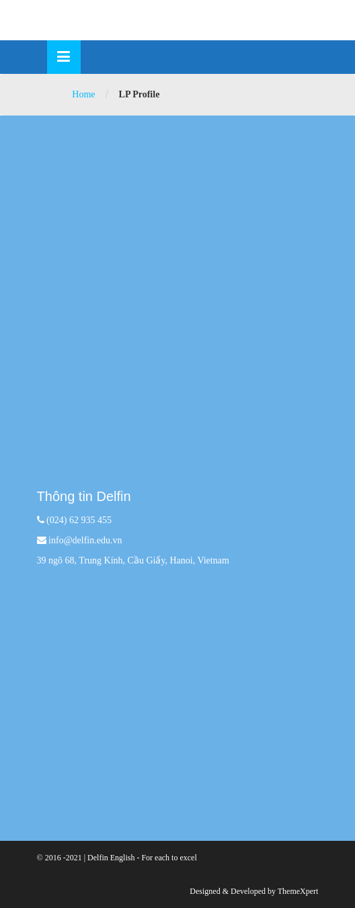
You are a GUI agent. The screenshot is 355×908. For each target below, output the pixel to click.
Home (83, 94)
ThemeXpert (298, 891)
